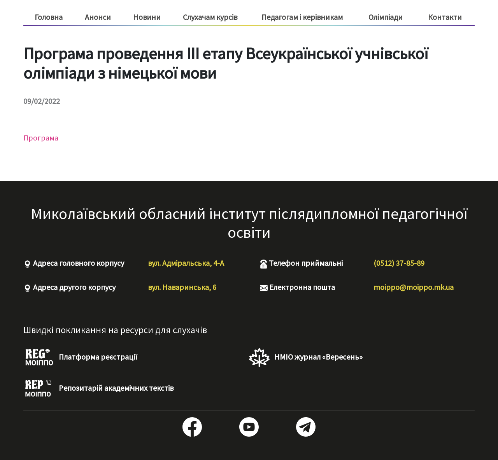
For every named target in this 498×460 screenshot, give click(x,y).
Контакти (445, 17)
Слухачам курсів (210, 17)
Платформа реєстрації (80, 357)
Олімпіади (385, 17)
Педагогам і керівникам (302, 17)
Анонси (98, 17)
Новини (147, 17)
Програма (40, 137)
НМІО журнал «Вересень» (306, 357)
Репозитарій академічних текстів (98, 388)
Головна (49, 17)
